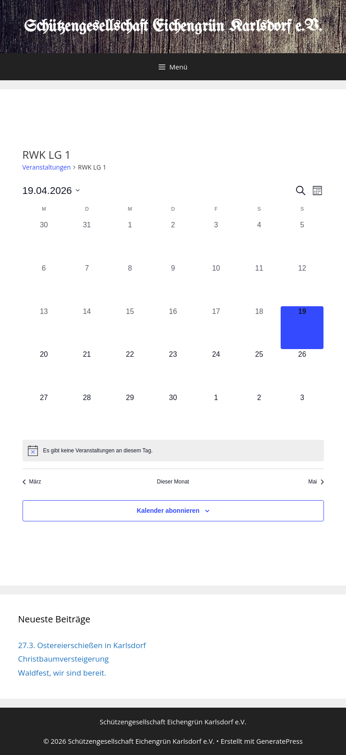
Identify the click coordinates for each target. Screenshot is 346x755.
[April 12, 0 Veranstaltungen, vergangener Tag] (302, 284)
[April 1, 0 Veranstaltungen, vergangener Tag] (130, 241)
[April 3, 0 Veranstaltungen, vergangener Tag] (216, 241)
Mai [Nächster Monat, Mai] (315, 482)
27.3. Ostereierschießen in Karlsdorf (82, 645)
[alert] (173, 450)
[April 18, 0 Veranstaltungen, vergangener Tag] (259, 328)
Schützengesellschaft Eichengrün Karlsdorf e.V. (173, 26)
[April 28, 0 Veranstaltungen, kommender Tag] (87, 414)
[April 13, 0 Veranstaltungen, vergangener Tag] (44, 328)
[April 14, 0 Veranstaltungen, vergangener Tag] (87, 328)
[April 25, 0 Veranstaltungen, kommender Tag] (259, 370)
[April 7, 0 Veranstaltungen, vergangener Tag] (87, 284)
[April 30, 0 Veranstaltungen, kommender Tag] (173, 414)
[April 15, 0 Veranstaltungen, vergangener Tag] (130, 328)
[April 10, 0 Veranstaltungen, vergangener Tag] (216, 284)
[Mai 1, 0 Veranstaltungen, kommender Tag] (216, 414)
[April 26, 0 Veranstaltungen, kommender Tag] (302, 370)
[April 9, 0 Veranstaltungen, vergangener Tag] (173, 284)
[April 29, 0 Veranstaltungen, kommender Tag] (130, 414)
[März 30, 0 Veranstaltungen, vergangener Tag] (44, 241)
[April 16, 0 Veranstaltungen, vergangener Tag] (173, 328)
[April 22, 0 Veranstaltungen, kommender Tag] (130, 370)
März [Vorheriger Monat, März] (32, 482)
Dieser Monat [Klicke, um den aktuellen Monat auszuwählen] (173, 482)
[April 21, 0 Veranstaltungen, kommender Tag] (87, 370)
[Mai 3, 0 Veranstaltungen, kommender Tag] (302, 414)
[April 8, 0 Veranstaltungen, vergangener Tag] (130, 284)
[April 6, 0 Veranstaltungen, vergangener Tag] (44, 284)
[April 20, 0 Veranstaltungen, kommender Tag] (44, 370)
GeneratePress (279, 741)
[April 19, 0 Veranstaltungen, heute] (302, 328)
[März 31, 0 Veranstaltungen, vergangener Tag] (87, 241)
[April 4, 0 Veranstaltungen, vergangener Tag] (259, 241)
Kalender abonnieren (168, 510)
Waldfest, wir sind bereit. (62, 673)
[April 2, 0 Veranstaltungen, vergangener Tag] (173, 241)
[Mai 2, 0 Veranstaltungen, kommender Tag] (259, 414)
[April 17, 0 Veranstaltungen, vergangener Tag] (216, 328)
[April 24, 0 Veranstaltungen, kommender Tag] (216, 370)
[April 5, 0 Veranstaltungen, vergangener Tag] (302, 241)
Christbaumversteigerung (63, 659)
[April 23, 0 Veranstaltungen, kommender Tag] (173, 370)
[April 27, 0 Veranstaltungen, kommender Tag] (44, 414)
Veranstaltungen (47, 167)
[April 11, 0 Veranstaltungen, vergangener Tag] (259, 284)
